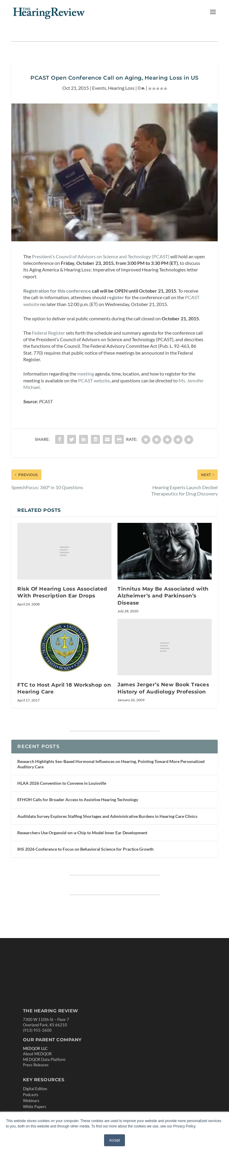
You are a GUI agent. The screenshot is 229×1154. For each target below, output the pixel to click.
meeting (85, 373)
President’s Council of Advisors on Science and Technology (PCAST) (100, 256)
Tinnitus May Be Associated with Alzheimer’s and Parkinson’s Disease (163, 596)
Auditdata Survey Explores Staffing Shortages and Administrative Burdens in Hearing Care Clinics (107, 816)
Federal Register (48, 333)
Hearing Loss (121, 88)
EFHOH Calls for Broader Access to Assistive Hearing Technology (77, 799)
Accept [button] (114, 1140)
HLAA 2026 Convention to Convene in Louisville (61, 783)
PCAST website (94, 380)
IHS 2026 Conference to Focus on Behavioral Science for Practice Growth (85, 849)
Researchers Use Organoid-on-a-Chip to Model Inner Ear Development (82, 832)
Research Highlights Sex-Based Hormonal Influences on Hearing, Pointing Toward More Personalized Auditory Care (111, 764)
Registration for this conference (57, 290)
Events (99, 88)
